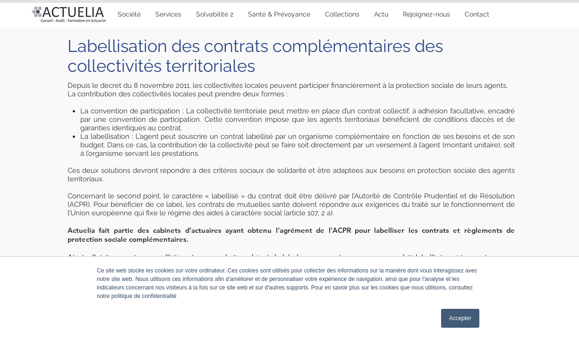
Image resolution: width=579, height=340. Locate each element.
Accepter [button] (460, 318)
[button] (278, 14)
